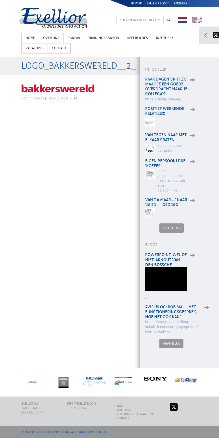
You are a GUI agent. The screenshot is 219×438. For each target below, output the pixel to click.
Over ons (51, 38)
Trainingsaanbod (103, 38)
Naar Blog (171, 343)
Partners (180, 3)
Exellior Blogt (158, 3)
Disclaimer (55, 432)
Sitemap (136, 3)
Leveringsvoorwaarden (135, 414)
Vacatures (35, 48)
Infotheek (164, 38)
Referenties (137, 38)
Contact (59, 48)
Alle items (171, 228)
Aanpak (73, 38)
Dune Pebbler (97, 432)
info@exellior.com (81, 404)
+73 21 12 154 (77, 408)
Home (30, 38)
